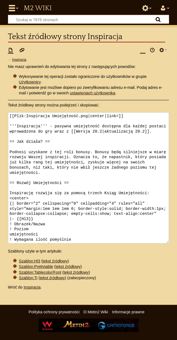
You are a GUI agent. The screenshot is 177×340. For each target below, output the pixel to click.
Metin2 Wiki (38, 8)
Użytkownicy (30, 82)
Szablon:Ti (28, 278)
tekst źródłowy (55, 261)
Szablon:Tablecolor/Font (40, 272)
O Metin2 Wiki (95, 312)
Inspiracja (19, 60)
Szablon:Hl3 (29, 261)
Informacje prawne (128, 312)
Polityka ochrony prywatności (54, 312)
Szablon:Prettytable (36, 266)
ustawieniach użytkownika (92, 93)
